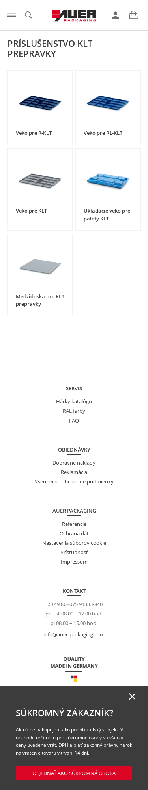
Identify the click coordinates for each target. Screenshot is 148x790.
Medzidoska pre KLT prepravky (40, 300)
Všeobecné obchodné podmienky (74, 481)
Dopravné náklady (74, 462)
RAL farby (74, 410)
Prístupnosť (74, 552)
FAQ (74, 420)
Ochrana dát (74, 533)
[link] (115, 15)
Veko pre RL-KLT (103, 132)
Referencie (74, 523)
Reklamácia (74, 472)
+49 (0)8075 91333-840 (77, 604)
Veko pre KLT (31, 210)
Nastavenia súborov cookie (74, 542)
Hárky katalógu (74, 401)
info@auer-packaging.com (74, 634)
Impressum (74, 561)
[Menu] (11, 14)
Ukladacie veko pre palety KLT (107, 214)
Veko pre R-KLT (34, 132)
